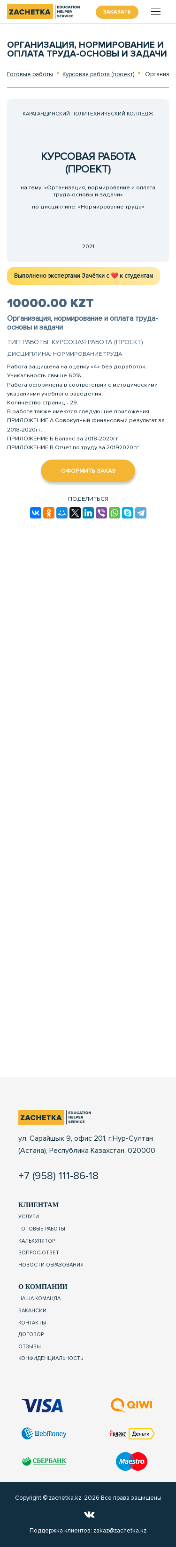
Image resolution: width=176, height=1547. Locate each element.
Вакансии (32, 1311)
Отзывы (29, 1347)
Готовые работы (30, 74)
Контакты (32, 1323)
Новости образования (51, 1265)
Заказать (117, 12)
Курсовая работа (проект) (98, 74)
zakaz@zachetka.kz (119, 1530)
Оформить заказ (88, 471)
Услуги (28, 1217)
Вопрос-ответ (38, 1253)
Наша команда (39, 1298)
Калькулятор (36, 1241)
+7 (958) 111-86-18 (58, 1175)
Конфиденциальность (50, 1358)
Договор (31, 1334)
